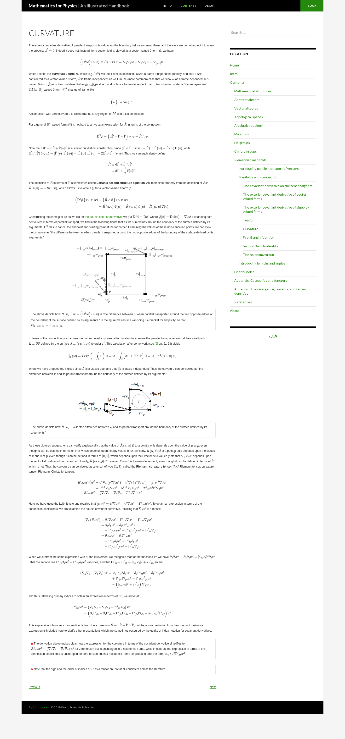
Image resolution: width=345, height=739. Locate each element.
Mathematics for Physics (79, 5)
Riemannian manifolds (250, 160)
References (243, 302)
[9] (138, 350)
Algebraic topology (248, 125)
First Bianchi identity (258, 237)
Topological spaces (248, 117)
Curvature (250, 229)
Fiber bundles (244, 272)
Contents (188, 5)
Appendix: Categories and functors (260, 280)
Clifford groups (245, 151)
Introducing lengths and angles (262, 263)
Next (213, 712)
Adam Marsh (41, 732)
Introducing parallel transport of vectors (269, 168)
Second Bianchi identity (260, 246)
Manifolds (241, 134)
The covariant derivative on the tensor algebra (277, 186)
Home (234, 65)
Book (312, 5)
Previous (34, 712)
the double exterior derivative (103, 226)
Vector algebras (246, 108)
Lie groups (242, 143)
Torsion (248, 220)
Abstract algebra (246, 100)
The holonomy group (258, 255)
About (210, 5)
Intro (167, 5)
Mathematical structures (252, 91)
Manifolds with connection (258, 177)
